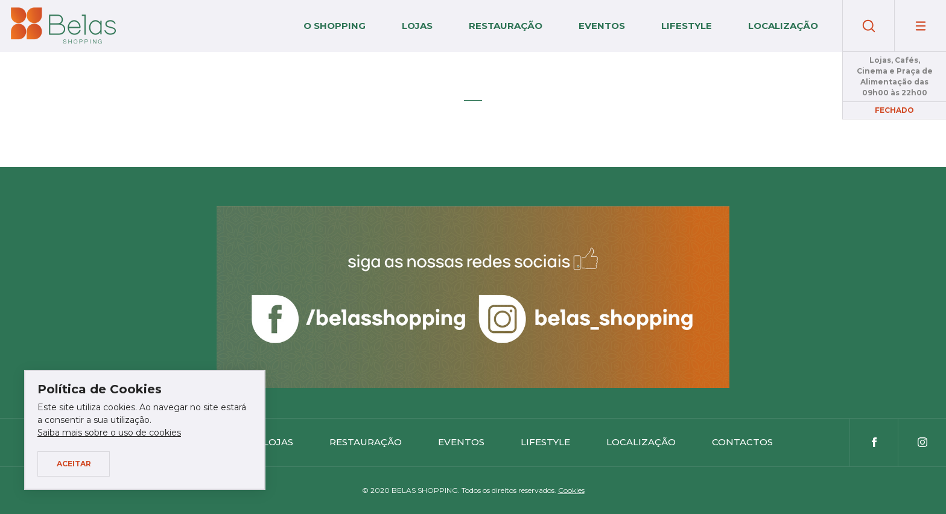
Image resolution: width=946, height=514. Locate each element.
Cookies (571, 490)
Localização (783, 25)
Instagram (922, 442)
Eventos (602, 25)
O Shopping (334, 25)
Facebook (873, 442)
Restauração (505, 25)
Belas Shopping (63, 26)
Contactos (742, 442)
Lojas (417, 25)
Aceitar (74, 463)
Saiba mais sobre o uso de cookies (109, 432)
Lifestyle (686, 25)
